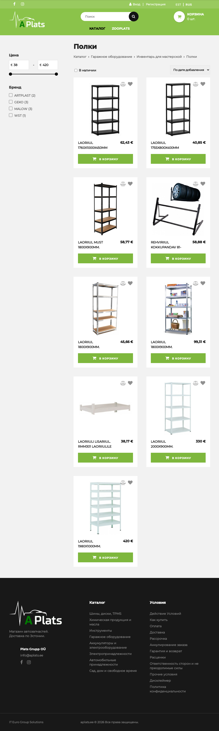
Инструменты (100, 631)
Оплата (156, 626)
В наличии (87, 70)
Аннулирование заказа (168, 645)
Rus (189, 4)
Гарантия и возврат (166, 651)
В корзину (105, 159)
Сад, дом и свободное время (113, 671)
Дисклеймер (160, 681)
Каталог (97, 29)
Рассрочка (158, 639)
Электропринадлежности (110, 654)
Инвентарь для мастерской (159, 57)
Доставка (157, 632)
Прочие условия (163, 674)
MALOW (23, 109)
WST (20, 116)
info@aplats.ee (31, 655)
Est (178, 4)
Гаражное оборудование (111, 57)
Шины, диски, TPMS (105, 614)
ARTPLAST (24, 95)
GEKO (21, 102)
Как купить (159, 620)
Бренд (15, 87)
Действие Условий (165, 614)
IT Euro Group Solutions (26, 722)
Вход (134, 4)
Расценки (158, 657)
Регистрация (156, 4)
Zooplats (121, 29)
